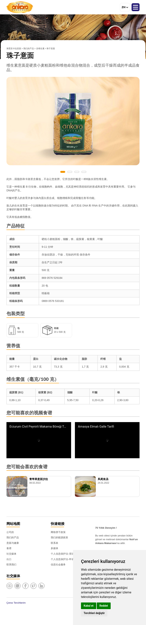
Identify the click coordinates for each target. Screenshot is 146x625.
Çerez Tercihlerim (16, 602)
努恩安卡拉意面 (13, 48)
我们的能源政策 (59, 537)
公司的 (10, 532)
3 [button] (76, 172)
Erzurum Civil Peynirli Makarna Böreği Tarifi (38, 426)
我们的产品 (28, 48)
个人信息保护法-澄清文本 (65, 553)
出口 (8, 559)
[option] (73, 121)
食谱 (8, 548)
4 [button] (83, 172)
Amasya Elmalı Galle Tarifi (96, 426)
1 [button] (62, 172)
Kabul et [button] (89, 605)
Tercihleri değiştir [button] (94, 613)
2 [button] (69, 172)
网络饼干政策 (58, 532)
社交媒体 (11, 553)
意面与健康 (12, 543)
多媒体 (54, 548)
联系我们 (11, 564)
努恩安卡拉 (19, 7)
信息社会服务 (58, 564)
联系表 (54, 543)
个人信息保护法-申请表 (63, 559)
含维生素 (40, 48)
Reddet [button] (103, 605)
